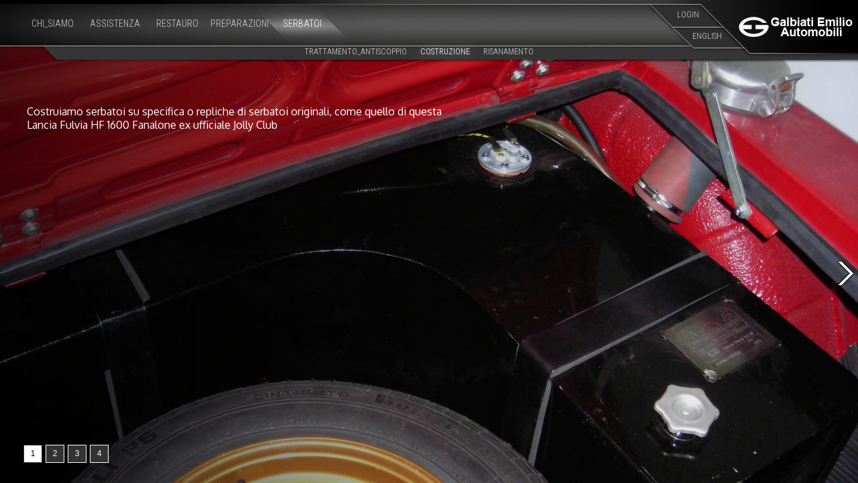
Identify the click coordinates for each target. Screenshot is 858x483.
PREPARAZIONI (239, 23)
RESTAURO (177, 23)
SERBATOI (302, 23)
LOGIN (688, 14)
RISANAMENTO (508, 51)
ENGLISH (707, 36)
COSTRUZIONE (445, 51)
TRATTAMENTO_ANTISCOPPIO (355, 51)
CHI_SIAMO (53, 23)
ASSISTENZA (115, 23)
